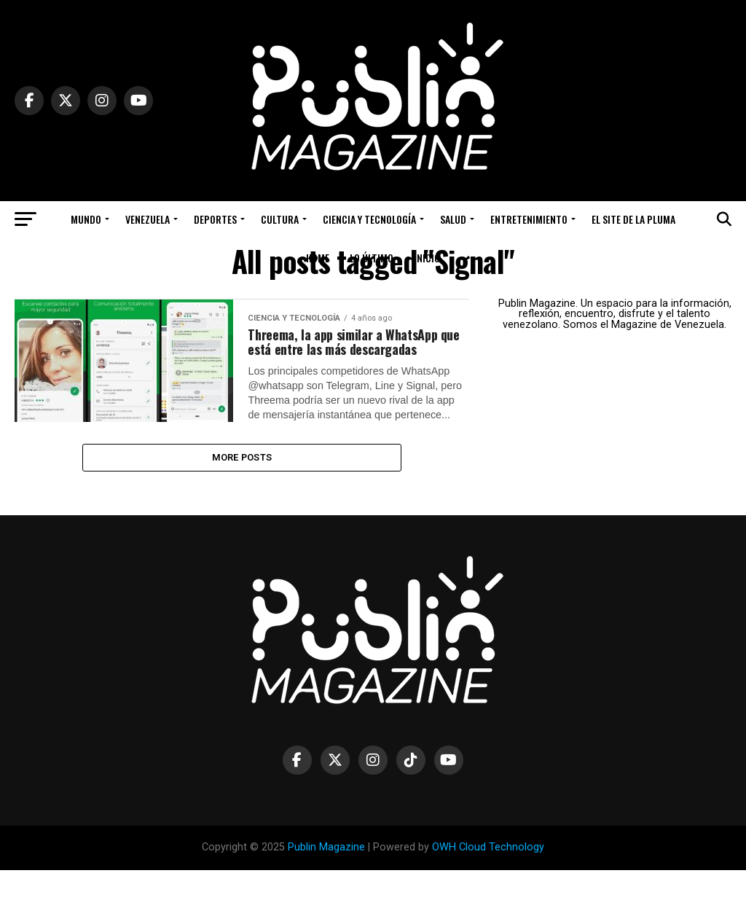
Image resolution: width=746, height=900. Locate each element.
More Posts (242, 485)
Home (317, 257)
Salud (453, 219)
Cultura (280, 219)
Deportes (215, 219)
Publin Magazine (326, 878)
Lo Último (371, 257)
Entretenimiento (529, 219)
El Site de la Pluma (633, 219)
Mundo (86, 219)
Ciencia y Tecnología (369, 219)
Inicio (427, 257)
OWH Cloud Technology (488, 878)
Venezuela (147, 219)
